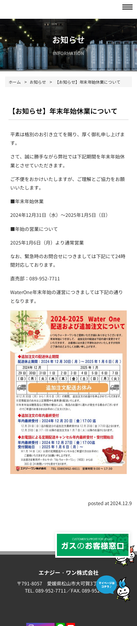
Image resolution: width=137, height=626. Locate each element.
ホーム (15, 82)
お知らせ (38, 82)
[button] (125, 6)
